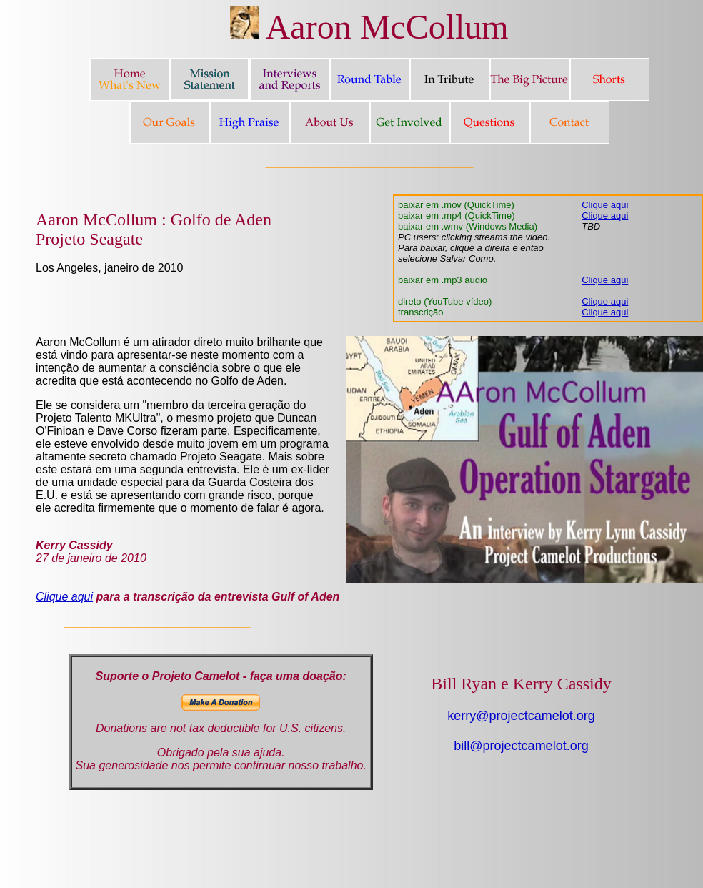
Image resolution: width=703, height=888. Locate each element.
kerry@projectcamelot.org (520, 716)
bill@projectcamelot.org (521, 746)
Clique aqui (605, 204)
